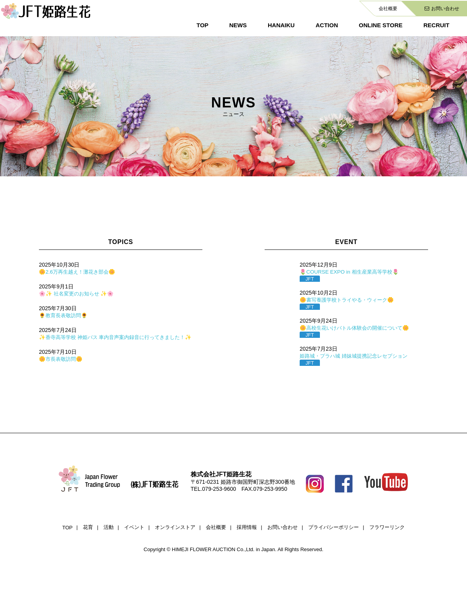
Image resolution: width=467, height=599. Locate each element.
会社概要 (388, 8)
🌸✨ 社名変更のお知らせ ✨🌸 (78, 293)
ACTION (327, 25)
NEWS (238, 25)
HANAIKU (281, 25)
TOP (203, 25)
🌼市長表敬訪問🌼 (62, 359)
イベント (134, 527)
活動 (109, 527)
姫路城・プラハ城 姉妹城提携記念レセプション (358, 356)
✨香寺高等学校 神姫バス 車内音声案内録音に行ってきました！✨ (120, 337)
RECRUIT (436, 25)
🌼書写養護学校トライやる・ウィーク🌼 (350, 300)
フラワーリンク (387, 527)
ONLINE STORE (380, 25)
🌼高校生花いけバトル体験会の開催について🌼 (358, 328)
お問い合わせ (442, 8)
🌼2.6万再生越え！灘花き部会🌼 (79, 272)
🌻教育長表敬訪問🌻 (64, 315)
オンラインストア (175, 527)
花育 (88, 527)
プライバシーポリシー (333, 527)
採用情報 (247, 527)
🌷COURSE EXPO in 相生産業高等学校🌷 (352, 272)
